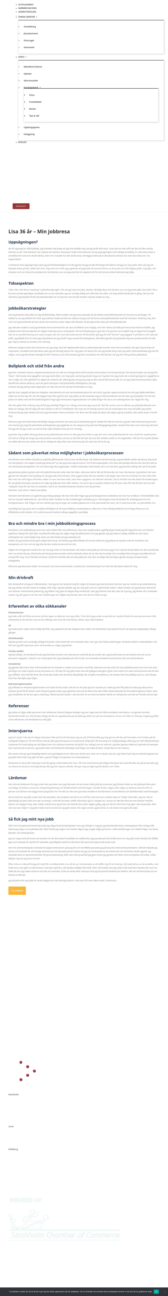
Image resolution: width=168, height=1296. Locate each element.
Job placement (31, 33)
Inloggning (29, 134)
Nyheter (28, 73)
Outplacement (26, 4)
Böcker (32, 108)
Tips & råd (34, 115)
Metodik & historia (33, 66)
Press (32, 94)
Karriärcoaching (27, 8)
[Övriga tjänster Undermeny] (36, 17)
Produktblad (35, 101)
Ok (156, 1292)
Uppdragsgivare (32, 127)
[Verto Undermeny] (26, 57)
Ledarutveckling (27, 11)
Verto (21, 57)
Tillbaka (17, 890)
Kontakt (21, 206)
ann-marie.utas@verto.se (28, 1164)
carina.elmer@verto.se (27, 1141)
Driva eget (29, 40)
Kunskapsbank (31, 87)
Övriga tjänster (26, 16)
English (22, 142)
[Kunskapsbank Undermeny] (40, 87)
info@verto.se (22, 1118)
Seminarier (29, 47)
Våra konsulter (31, 80)
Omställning (30, 26)
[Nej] (164, 1291)
